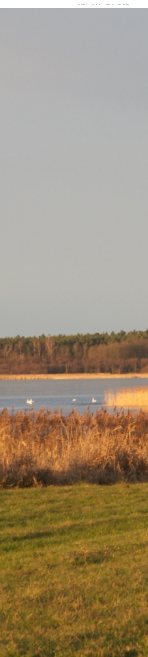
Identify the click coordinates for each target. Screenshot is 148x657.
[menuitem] (82, 4)
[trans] (17, 4)
